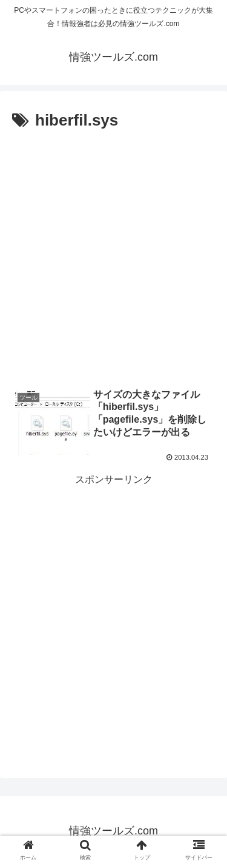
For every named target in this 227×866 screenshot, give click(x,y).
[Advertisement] (113, 254)
